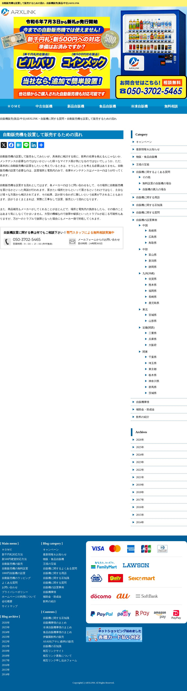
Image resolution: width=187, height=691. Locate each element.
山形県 (153, 321)
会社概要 (7, 601)
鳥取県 (153, 242)
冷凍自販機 (139, 106)
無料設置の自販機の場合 (156, 183)
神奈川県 (154, 381)
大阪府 (153, 345)
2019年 (140, 484)
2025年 (140, 447)
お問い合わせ (10, 587)
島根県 (153, 230)
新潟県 (153, 260)
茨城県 (153, 393)
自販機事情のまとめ (55, 622)
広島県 (153, 236)
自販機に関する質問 (148, 212)
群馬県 (153, 387)
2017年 (140, 499)
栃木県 (153, 375)
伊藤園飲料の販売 (53, 637)
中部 (145, 249)
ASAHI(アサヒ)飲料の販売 (58, 641)
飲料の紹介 (142, 417)
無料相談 (171, 106)
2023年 (140, 462)
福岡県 (153, 290)
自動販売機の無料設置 (15, 568)
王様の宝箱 (142, 164)
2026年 (140, 439)
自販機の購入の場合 (154, 189)
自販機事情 (142, 402)
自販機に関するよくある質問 (153, 172)
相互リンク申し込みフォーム (60, 660)
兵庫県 (153, 339)
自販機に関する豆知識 (149, 205)
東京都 (153, 369)
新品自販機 (75, 106)
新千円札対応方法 (12, 554)
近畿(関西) (148, 327)
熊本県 (153, 284)
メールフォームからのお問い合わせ (99, 239)
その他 (146, 177)
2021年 (140, 477)
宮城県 (153, 315)
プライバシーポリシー (15, 592)
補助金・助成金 (145, 409)
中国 (145, 225)
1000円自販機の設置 (13, 573)
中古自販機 (44, 106)
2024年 (140, 454)
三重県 (153, 333)
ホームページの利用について (19, 596)
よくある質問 (10, 582)
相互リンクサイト (53, 651)
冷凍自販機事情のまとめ (57, 627)
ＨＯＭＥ (14, 106)
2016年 (140, 507)
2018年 (140, 492)
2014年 (140, 522)
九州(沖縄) (148, 273)
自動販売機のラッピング (16, 578)
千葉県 (153, 357)
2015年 (140, 514)
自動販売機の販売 (12, 563)
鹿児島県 (154, 303)
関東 (145, 351)
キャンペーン (144, 142)
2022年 (140, 469)
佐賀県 (153, 278)
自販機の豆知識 (52, 646)
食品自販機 (107, 106)
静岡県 (153, 267)
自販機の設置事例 (146, 220)
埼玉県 (153, 363)
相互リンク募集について (57, 655)
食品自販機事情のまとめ (57, 632)
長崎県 (153, 296)
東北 (145, 309)
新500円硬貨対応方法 (14, 559)
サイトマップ (10, 606)
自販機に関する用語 (148, 197)
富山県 (153, 254)
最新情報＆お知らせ (148, 149)
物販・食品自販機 (146, 156)
